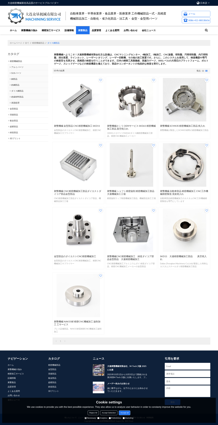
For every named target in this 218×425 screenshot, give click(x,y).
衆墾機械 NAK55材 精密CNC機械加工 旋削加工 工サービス (77, 323)
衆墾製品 (82, 30)
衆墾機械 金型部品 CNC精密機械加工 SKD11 (77, 125)
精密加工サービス (51, 30)
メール (191, 13)
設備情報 (69, 30)
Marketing (128, 418)
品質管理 (96, 30)
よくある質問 (112, 30)
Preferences (115, 418)
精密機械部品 (38, 43)
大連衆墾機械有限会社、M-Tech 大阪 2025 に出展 (126, 368)
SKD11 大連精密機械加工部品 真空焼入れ (183, 257)
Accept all (124, 413)
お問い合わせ (131, 30)
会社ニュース (149, 30)
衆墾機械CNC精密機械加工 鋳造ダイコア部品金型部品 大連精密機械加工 (130, 257)
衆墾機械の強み (29, 30)
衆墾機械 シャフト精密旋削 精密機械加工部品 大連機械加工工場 (130, 192)
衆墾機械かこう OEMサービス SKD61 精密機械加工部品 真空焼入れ (131, 127)
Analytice (102, 418)
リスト (203, 70)
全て (27, 43)
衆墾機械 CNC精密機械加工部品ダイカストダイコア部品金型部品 (77, 192)
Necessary (90, 418)
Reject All (93, 413)
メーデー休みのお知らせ (118, 383)
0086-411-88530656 (199, 20)
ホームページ (16, 43)
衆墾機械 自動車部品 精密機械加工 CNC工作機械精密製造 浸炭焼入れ (184, 192)
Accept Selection (109, 413)
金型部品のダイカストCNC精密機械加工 (75, 256)
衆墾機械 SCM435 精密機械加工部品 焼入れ (182, 125)
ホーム (13, 30)
